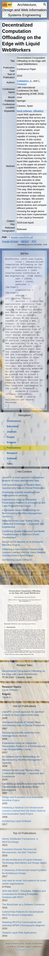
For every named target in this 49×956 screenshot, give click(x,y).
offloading (38, 111)
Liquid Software (10, 690)
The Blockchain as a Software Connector (23, 904)
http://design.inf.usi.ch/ (24, 950)
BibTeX (25, 241)
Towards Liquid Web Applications (19, 932)
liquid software (24, 111)
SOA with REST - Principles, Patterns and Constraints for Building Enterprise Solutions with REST (24, 894)
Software (12, 458)
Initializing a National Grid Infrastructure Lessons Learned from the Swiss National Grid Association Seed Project (23, 552)
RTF (34, 241)
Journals (12, 432)
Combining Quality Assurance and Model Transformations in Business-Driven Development (23, 534)
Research (12, 453)
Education (12, 426)
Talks (10, 464)
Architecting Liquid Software (16, 560)
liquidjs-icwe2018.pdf (22, 237)
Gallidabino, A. (24, 81)
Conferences (14, 421)
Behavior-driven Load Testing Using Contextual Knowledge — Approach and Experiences (23, 523)
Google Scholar (10, 241)
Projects (11, 442)
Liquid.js (6, 697)
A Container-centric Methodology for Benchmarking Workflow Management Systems (22, 513)
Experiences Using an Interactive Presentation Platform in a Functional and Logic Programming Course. (23, 502)
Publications (14, 448)
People (11, 437)
